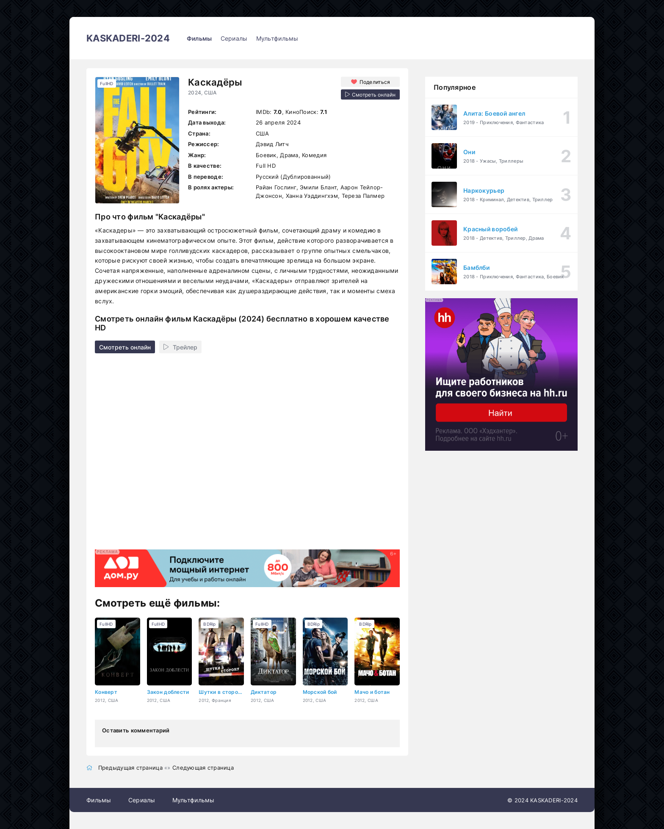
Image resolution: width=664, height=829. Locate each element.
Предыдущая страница (130, 767)
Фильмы (199, 38)
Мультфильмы (277, 38)
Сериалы (234, 38)
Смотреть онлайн (125, 347)
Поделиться (375, 82)
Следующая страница (203, 767)
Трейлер (180, 347)
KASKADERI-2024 (128, 38)
